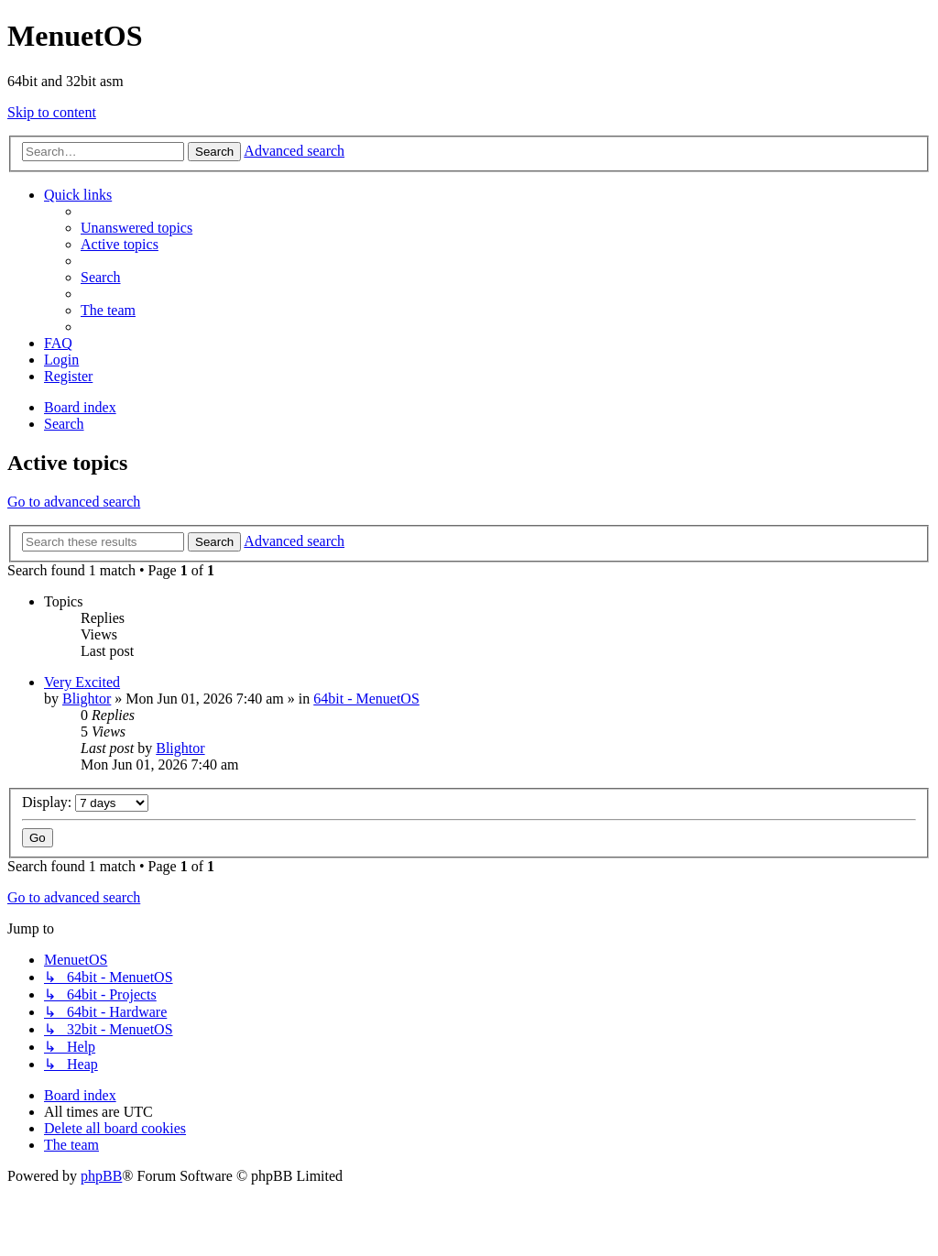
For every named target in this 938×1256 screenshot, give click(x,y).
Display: (85, 802)
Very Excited (82, 682)
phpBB (101, 1176)
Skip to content (51, 112)
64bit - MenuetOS (366, 698)
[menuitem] (136, 227)
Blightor (86, 698)
